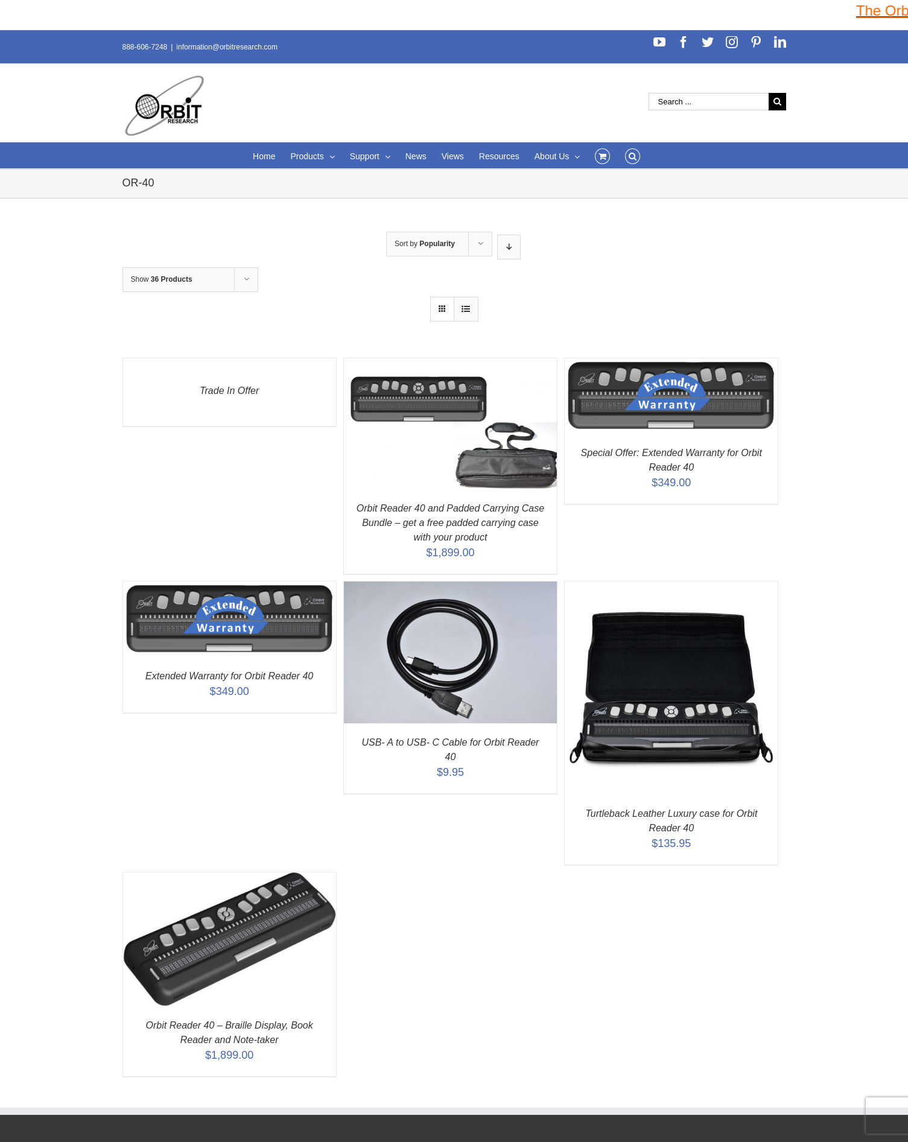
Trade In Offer (229, 390)
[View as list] (466, 309)
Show (161, 279)
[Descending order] (509, 247)
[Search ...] (709, 101)
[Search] (632, 155)
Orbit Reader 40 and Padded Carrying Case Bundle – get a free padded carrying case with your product (450, 522)
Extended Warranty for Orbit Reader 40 (229, 676)
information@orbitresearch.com (227, 47)
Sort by (425, 244)
